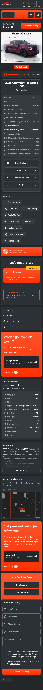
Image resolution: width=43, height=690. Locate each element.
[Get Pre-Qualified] (11, 321)
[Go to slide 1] (14, 60)
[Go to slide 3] (21, 60)
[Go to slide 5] (28, 60)
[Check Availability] (31, 26)
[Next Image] (39, 47)
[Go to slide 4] (24, 60)
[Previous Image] (4, 47)
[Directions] (8, 315)
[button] (23, 4)
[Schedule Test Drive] (21, 178)
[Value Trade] (21, 170)
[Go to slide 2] (17, 60)
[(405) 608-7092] (10, 310)
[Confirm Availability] (21, 672)
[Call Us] (21, 185)
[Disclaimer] (5, 98)
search (28, 6)
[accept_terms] (21, 658)
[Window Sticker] (10, 326)
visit (24, 6)
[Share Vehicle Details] (38, 15)
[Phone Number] (21, 624)
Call (34, 6)
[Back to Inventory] (8, 15)
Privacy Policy (15, 664)
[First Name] (21, 609)
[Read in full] (21, 470)
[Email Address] (21, 632)
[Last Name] (21, 616)
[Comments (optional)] (21, 641)
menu (39, 6)
